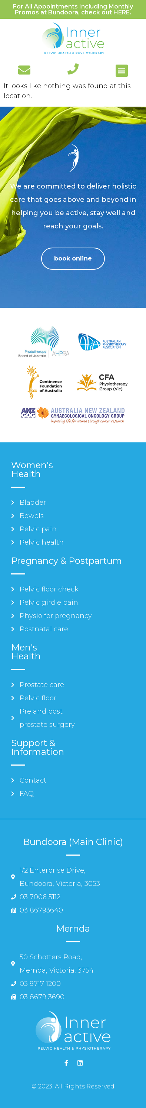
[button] (122, 71)
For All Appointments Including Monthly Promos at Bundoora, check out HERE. (73, 9)
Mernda (73, 928)
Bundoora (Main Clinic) (73, 841)
